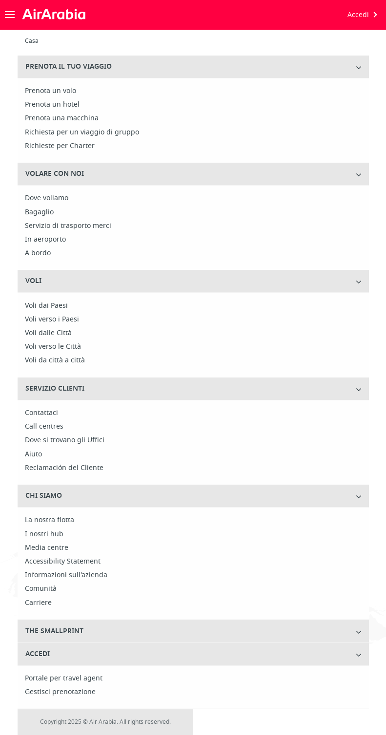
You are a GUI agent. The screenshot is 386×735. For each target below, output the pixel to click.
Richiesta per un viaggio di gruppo (82, 132)
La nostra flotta (49, 520)
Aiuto (33, 454)
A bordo (38, 253)
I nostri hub (44, 534)
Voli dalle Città (48, 333)
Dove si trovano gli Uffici (64, 440)
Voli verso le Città (53, 346)
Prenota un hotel (52, 104)
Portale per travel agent (63, 678)
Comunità (41, 588)
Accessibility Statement (63, 561)
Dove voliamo (46, 198)
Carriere (38, 603)
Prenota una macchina (62, 118)
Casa (32, 41)
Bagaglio (39, 212)
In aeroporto (45, 239)
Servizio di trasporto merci (68, 226)
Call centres (44, 426)
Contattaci (41, 413)
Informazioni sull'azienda (66, 575)
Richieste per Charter (60, 146)
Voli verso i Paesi (52, 319)
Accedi (358, 15)
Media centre (46, 548)
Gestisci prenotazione (60, 692)
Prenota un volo (50, 91)
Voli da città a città (55, 360)
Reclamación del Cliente (64, 468)
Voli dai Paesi (46, 306)
